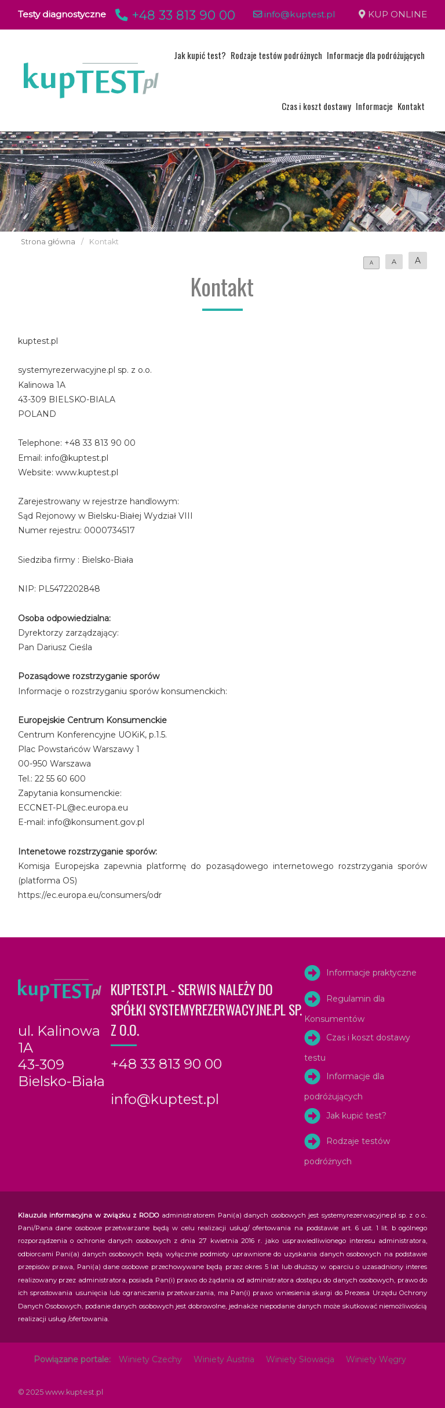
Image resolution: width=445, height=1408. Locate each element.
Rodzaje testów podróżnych (276, 55)
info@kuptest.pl (294, 14)
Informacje (374, 106)
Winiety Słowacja (300, 1359)
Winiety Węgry (376, 1359)
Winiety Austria (224, 1359)
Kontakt (411, 106)
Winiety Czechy (150, 1359)
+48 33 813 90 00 (173, 15)
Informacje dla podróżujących (376, 55)
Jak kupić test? (200, 55)
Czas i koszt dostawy (316, 106)
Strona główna (48, 241)
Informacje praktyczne (371, 972)
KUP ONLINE (397, 14)
